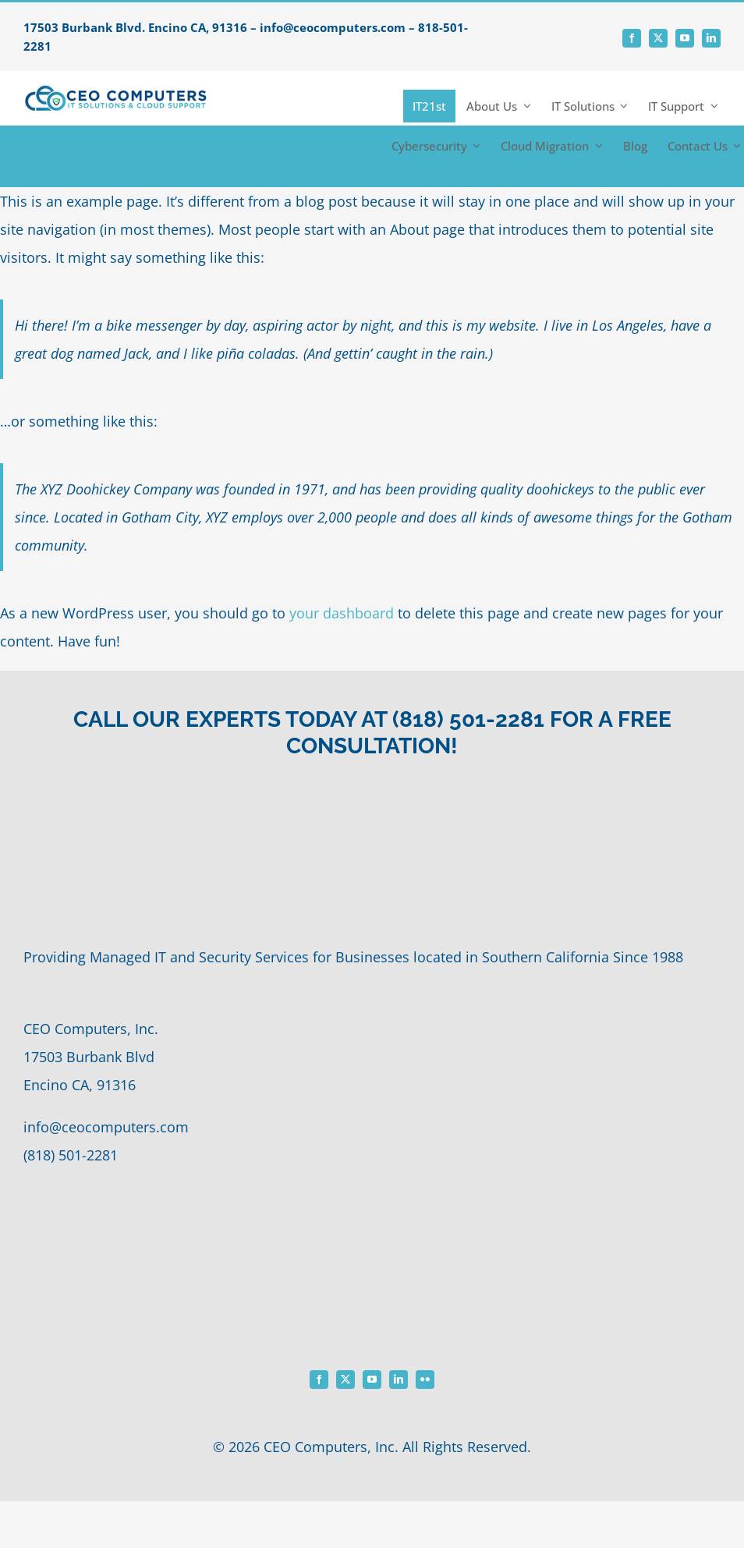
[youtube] (684, 38)
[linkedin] (711, 38)
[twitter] (658, 38)
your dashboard (341, 613)
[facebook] (631, 38)
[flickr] (425, 1379)
